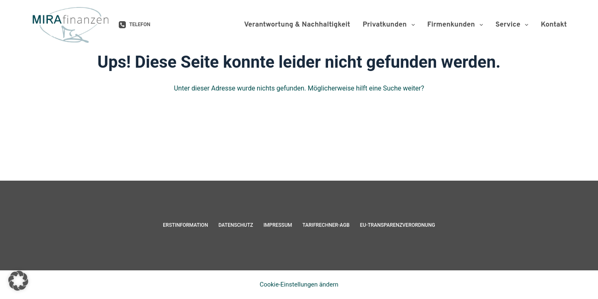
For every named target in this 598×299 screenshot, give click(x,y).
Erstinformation (185, 225)
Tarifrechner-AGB (326, 225)
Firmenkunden (456, 25)
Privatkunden (390, 25)
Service (513, 25)
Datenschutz (235, 225)
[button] (18, 280)
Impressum (277, 225)
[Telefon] (134, 25)
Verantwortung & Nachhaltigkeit (297, 24)
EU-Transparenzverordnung (397, 225)
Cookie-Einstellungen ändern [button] (299, 284)
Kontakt (554, 24)
